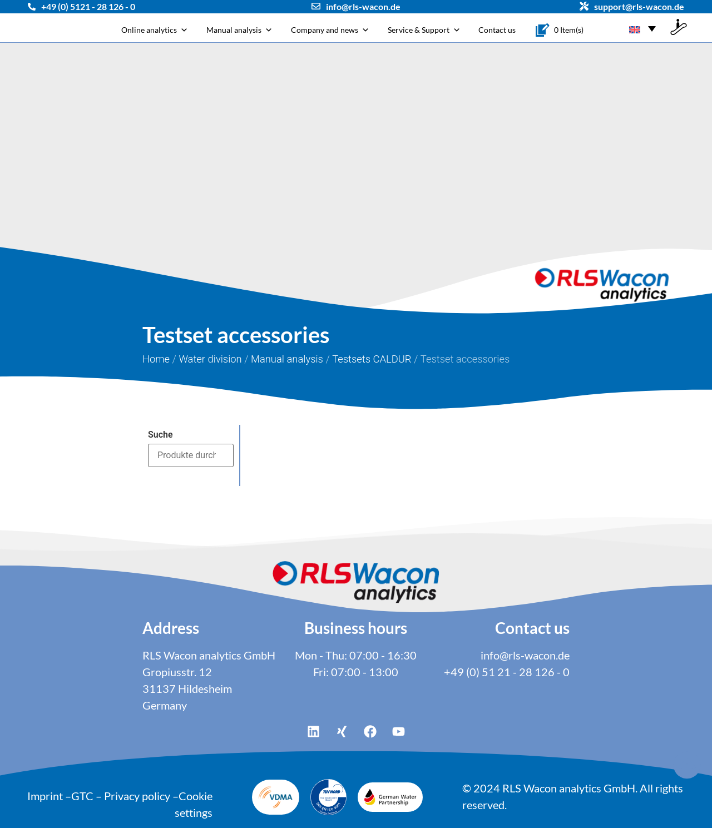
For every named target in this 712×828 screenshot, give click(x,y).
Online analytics (154, 29)
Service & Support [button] (424, 29)
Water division (210, 359)
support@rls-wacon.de (639, 6)
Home (156, 359)
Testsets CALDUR (371, 359)
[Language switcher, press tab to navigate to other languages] (642, 27)
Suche (160, 434)
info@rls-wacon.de (363, 6)
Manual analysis (239, 29)
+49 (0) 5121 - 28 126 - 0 (88, 6)
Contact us (497, 29)
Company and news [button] (330, 29)
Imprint (45, 795)
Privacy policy (137, 795)
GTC (82, 795)
